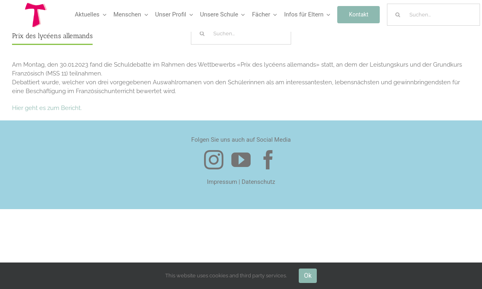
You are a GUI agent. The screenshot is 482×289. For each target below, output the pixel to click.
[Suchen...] (433, 15)
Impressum (222, 181)
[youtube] (241, 159)
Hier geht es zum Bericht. (47, 108)
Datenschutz (258, 181)
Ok (308, 275)
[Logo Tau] (36, 5)
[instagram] (213, 159)
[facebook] (268, 159)
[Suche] (398, 15)
